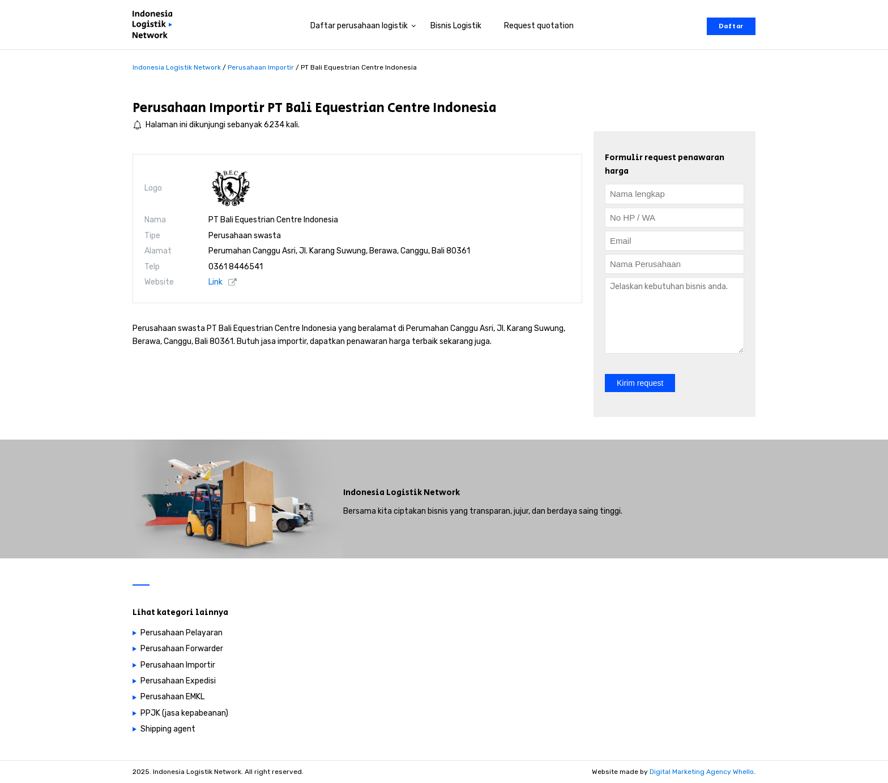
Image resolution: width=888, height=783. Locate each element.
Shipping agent (167, 729)
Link (215, 282)
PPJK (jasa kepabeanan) (184, 713)
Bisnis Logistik (455, 26)
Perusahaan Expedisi (178, 681)
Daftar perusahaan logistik (359, 26)
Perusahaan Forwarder (181, 648)
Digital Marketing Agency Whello (702, 772)
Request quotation (539, 26)
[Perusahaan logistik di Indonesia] (155, 26)
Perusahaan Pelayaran (181, 633)
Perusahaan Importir (198, 108)
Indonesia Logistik (382, 492)
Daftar (731, 26)
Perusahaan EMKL (172, 697)
